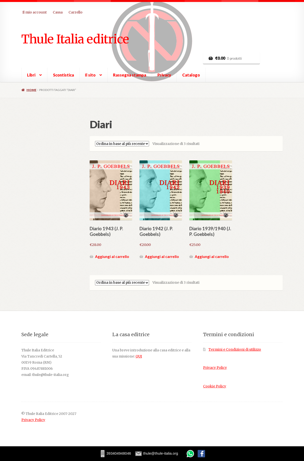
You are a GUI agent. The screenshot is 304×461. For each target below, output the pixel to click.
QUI (139, 356)
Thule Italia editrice (75, 39)
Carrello (76, 12)
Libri (31, 75)
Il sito (90, 75)
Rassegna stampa (129, 75)
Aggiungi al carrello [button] (112, 256)
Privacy (164, 75)
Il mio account (34, 12)
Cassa (58, 12)
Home (31, 90)
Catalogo (191, 75)
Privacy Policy (215, 368)
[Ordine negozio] (122, 143)
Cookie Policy (214, 386)
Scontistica (63, 75)
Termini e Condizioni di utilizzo (234, 349)
